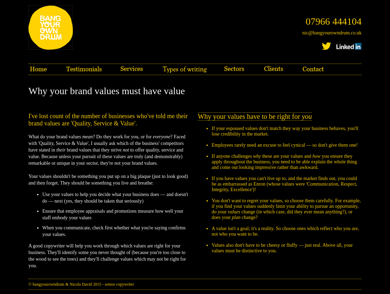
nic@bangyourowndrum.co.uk (332, 32)
